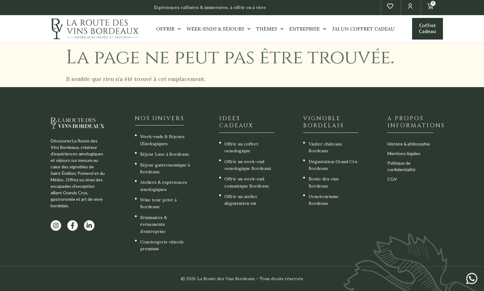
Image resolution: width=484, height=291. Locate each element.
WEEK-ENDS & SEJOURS (218, 28)
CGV (392, 179)
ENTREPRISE (307, 28)
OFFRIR (168, 28)
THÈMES (270, 28)
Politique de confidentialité (401, 166)
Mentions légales (403, 153)
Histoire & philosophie (408, 143)
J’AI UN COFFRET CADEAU (363, 29)
